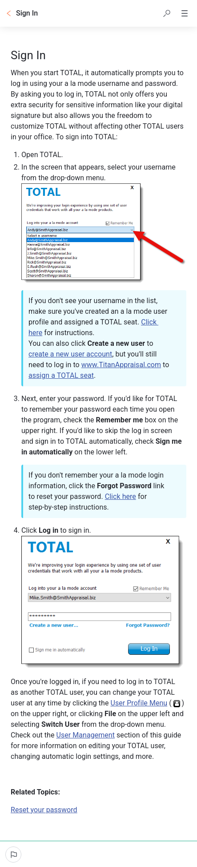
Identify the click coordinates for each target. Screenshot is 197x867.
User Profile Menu (138, 703)
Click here (120, 496)
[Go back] (9, 13)
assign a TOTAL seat (61, 375)
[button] (166, 13)
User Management (85, 735)
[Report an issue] (13, 855)
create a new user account (70, 354)
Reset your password (44, 810)
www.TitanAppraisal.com (121, 365)
